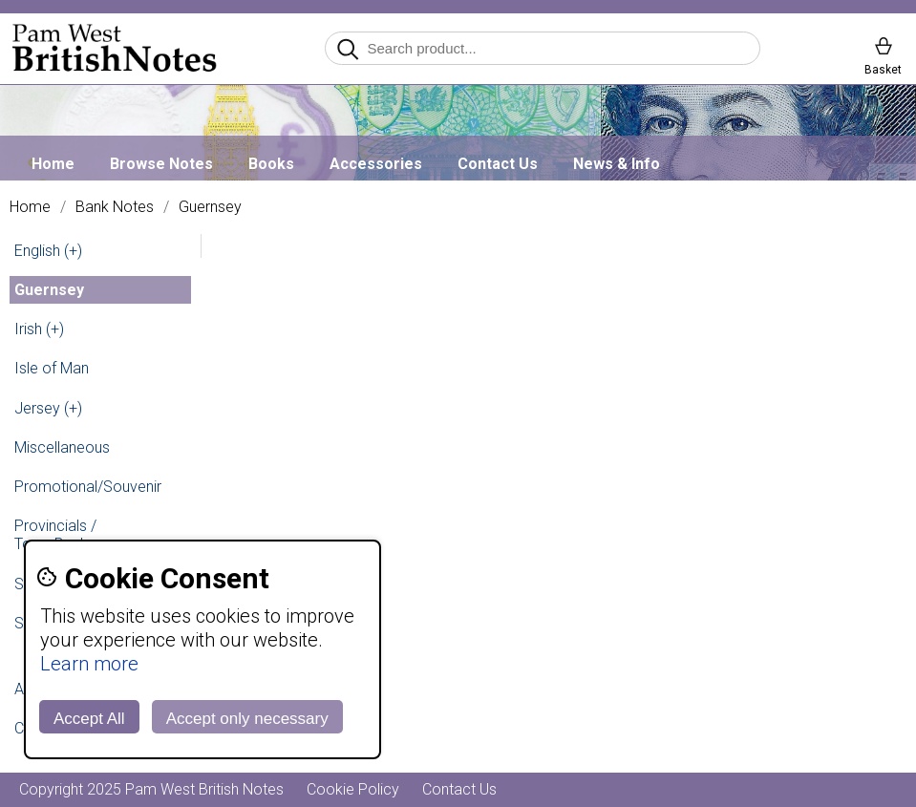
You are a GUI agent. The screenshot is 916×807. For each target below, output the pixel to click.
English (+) (48, 251)
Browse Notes (161, 164)
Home (53, 164)
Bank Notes (114, 207)
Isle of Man (51, 368)
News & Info (616, 164)
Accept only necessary (247, 719)
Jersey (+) (48, 408)
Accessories (376, 164)
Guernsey (210, 207)
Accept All (89, 719)
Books (271, 164)
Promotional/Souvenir (87, 487)
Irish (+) (39, 329)
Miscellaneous (62, 447)
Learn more (89, 663)
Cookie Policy (353, 789)
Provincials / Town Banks (55, 535)
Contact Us (498, 164)
